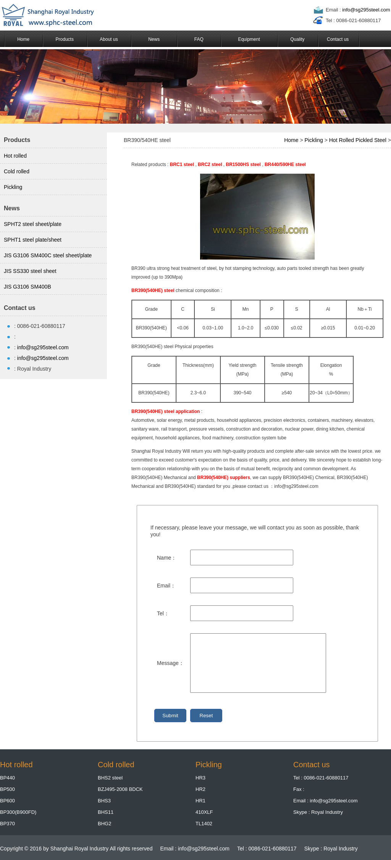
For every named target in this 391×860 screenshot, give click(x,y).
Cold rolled (16, 171)
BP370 (7, 823)
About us (109, 39)
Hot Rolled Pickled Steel (357, 140)
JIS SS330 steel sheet (30, 271)
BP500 (7, 789)
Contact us (338, 39)
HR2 (200, 789)
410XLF (204, 812)
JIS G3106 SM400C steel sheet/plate (48, 255)
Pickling (13, 187)
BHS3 (104, 801)
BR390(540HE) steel (152, 290)
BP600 (7, 801)
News (154, 39)
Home (23, 39)
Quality (297, 39)
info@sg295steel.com (366, 10)
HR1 (200, 801)
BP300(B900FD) (18, 812)
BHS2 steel (110, 778)
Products (65, 39)
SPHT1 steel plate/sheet (32, 240)
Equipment (249, 39)
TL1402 (204, 823)
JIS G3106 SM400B (27, 287)
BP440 (7, 778)
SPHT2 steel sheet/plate (32, 224)
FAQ (199, 39)
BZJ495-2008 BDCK (120, 789)
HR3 (200, 778)
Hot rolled (15, 156)
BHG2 (104, 823)
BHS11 (105, 812)
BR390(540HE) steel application (165, 411)
